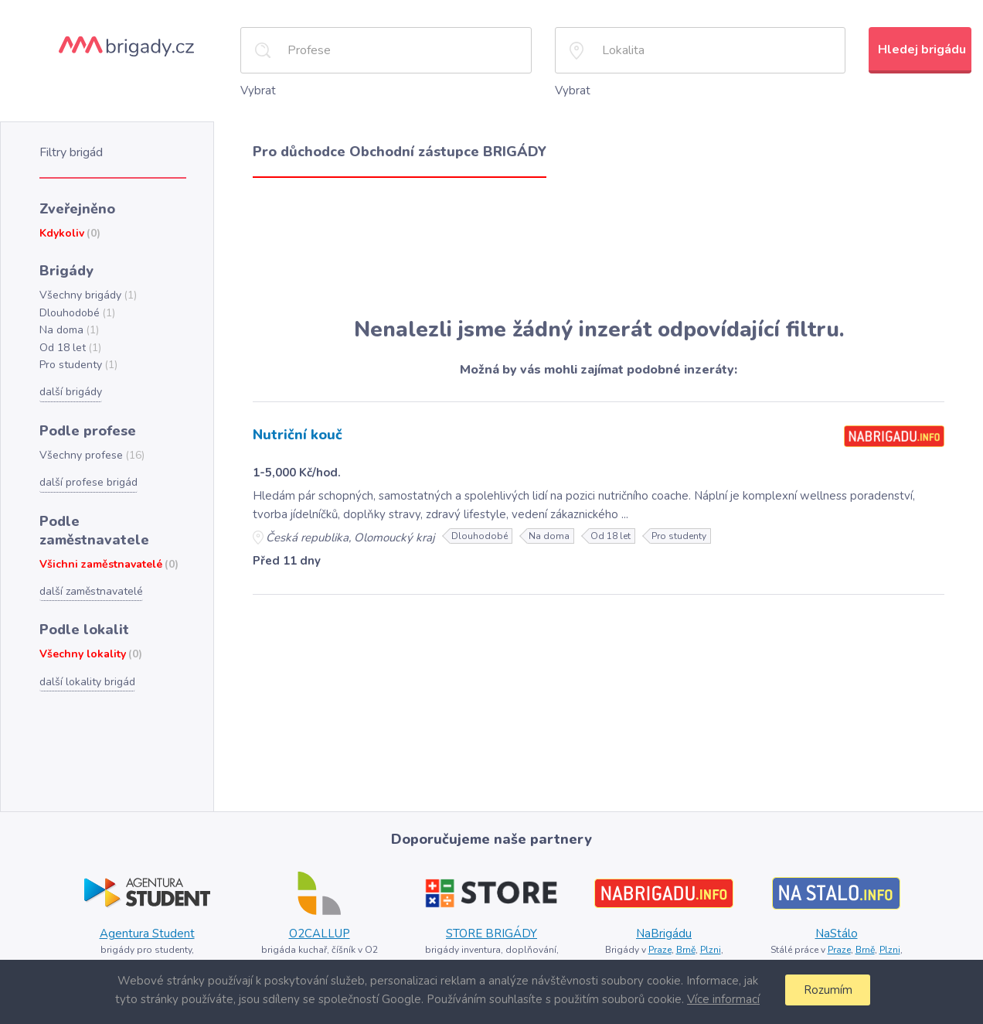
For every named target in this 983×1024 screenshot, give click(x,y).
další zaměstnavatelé (90, 561)
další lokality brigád (85, 649)
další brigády (69, 384)
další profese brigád (86, 472)
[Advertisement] (598, 246)
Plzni (710, 947)
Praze (658, 947)
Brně (685, 947)
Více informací (721, 998)
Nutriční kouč (297, 432)
